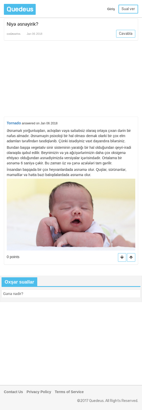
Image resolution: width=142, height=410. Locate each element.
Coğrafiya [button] (13, 34)
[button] (131, 257)
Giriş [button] (111, 9)
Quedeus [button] (19, 9)
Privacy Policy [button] (39, 392)
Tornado (14, 123)
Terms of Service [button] (69, 392)
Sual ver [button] (128, 9)
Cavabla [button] (125, 33)
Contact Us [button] (13, 392)
